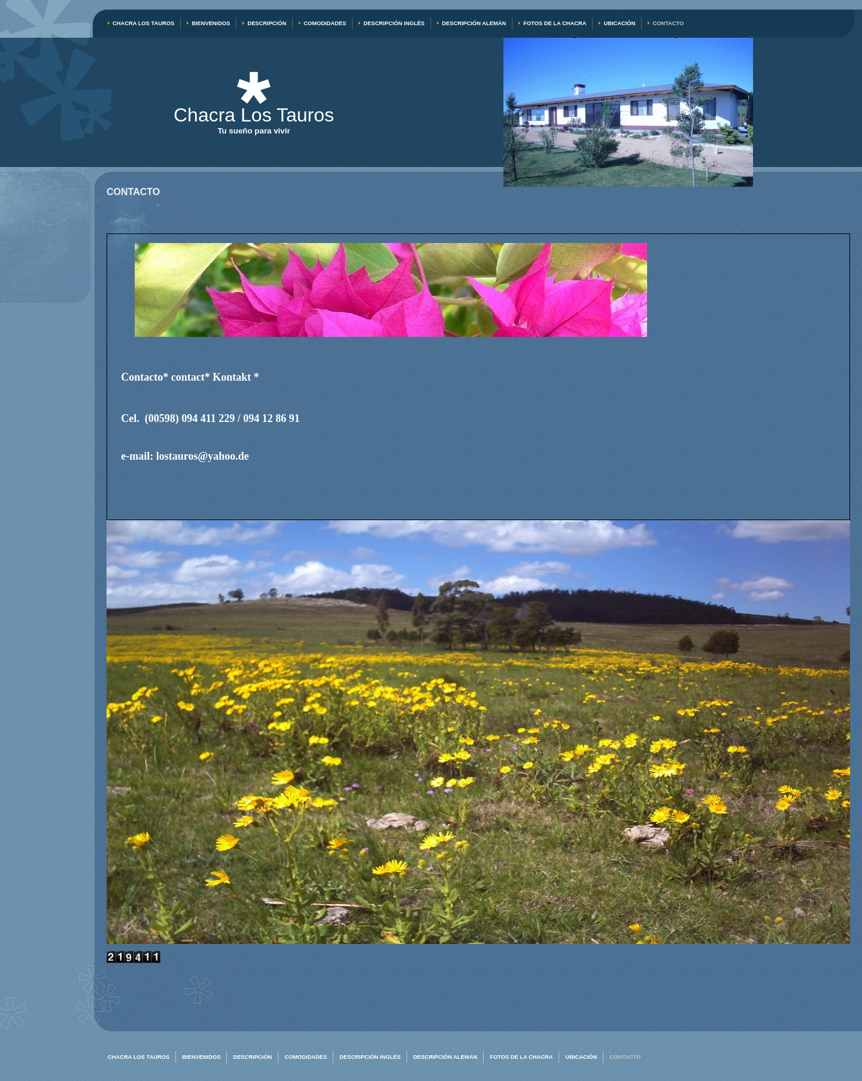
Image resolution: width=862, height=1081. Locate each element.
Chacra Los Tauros (143, 23)
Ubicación (619, 23)
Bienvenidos (211, 23)
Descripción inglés (393, 23)
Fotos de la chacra (554, 23)
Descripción (266, 23)
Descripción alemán (474, 23)
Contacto (668, 23)
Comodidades (324, 23)
